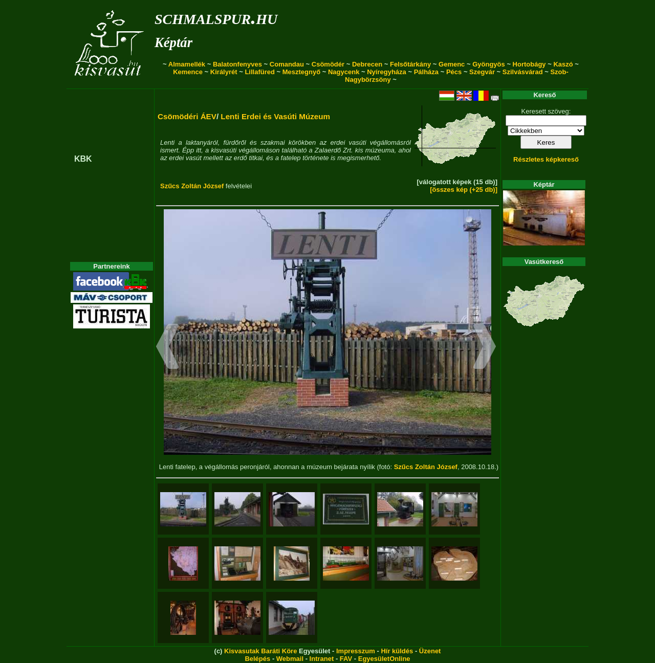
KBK (83, 158)
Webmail (289, 658)
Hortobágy (529, 64)
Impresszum (355, 651)
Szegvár (482, 72)
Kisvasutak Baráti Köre (260, 651)
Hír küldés (397, 651)
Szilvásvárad (523, 72)
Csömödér (328, 64)
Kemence (188, 72)
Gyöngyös (488, 64)
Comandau (287, 64)
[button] (167, 347)
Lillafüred (260, 72)
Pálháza (426, 72)
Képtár (173, 42)
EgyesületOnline (384, 658)
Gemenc (452, 64)
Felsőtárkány (410, 64)
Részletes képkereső (546, 159)
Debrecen (367, 64)
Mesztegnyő (301, 72)
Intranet (322, 658)
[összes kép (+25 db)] (463, 189)
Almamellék (186, 64)
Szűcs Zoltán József (192, 186)
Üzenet (430, 651)
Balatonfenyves (237, 64)
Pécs (454, 72)
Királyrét (223, 72)
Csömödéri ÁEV (187, 116)
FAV (346, 658)
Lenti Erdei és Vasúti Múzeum (275, 116)
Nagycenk (343, 72)
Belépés (257, 658)
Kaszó (563, 64)
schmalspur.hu (216, 17)
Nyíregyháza (386, 72)
